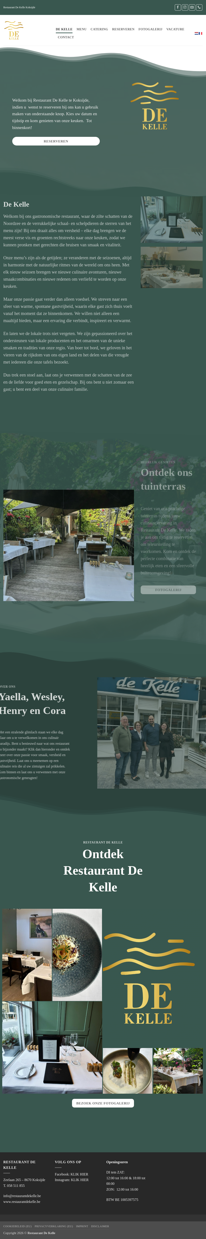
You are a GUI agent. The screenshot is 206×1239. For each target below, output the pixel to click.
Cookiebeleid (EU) (17, 1226)
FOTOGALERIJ (150, 29)
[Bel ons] (199, 7)
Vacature (175, 29)
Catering (99, 29)
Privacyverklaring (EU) (54, 1226)
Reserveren (123, 29)
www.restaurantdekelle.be (21, 1202)
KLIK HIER (79, 1174)
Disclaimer (100, 1226)
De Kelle (64, 29)
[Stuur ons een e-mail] (192, 7)
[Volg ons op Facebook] (178, 7)
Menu (81, 29)
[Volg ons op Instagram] (185, 7)
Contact (66, 37)
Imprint (82, 1226)
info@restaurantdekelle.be (22, 1196)
